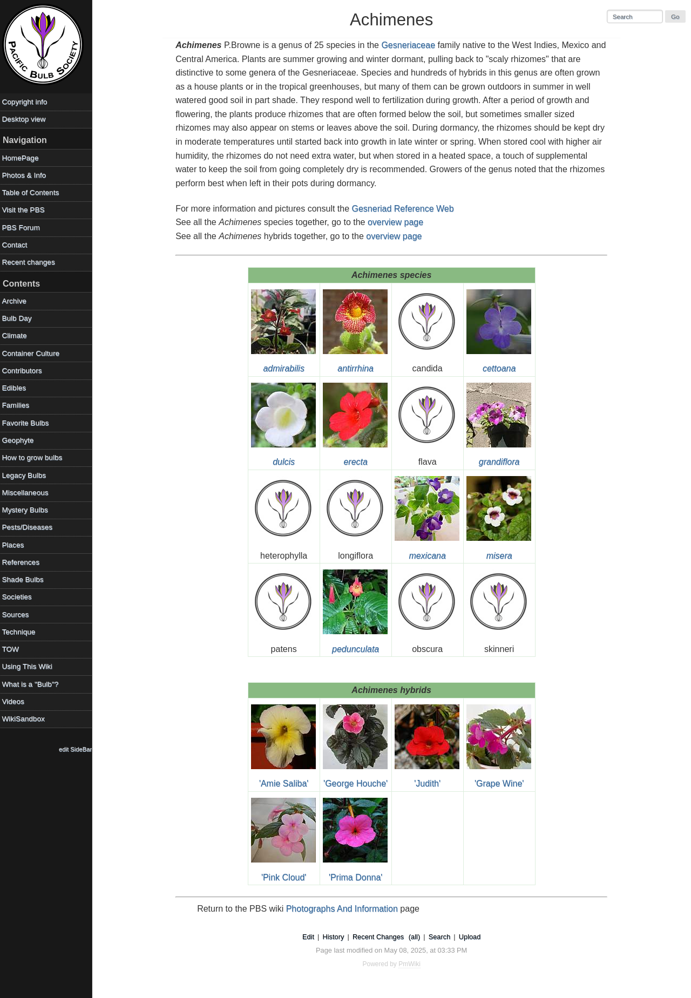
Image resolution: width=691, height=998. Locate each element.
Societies (19, 597)
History (335, 937)
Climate (16, 335)
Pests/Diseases (29, 527)
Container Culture (33, 353)
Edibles (16, 388)
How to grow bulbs (34, 457)
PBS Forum (23, 227)
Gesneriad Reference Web (404, 208)
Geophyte (20, 440)
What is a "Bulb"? (32, 684)
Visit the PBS (25, 210)
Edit (309, 937)
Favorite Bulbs (27, 423)
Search (441, 937)
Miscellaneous (27, 492)
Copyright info (27, 102)
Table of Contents (33, 192)
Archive (16, 301)
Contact (17, 245)
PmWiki (411, 964)
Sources (17, 614)
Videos (15, 701)
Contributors (24, 370)
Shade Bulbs (25, 579)
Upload (471, 937)
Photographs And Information (343, 908)
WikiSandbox (25, 719)
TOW (12, 649)
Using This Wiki (29, 666)
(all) (415, 937)
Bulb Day (19, 318)
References (23, 562)
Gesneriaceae (410, 45)
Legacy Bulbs (26, 475)
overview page (396, 222)
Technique (21, 632)
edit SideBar (78, 749)
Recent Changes (379, 937)
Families (18, 405)
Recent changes (30, 262)
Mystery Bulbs (27, 510)
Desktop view (26, 119)
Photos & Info (26, 175)
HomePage (22, 158)
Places (15, 545)
